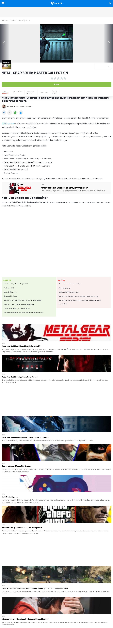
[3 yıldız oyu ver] (58, 78)
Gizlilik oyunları (8, 123)
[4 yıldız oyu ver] (61, 78)
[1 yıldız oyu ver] (52, 78)
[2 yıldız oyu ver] (55, 78)
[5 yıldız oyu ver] (64, 78)
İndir (56, 84)
